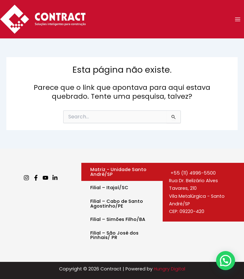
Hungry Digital (169, 269)
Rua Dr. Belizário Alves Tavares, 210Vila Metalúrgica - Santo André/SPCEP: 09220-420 (197, 195)
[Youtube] (45, 178)
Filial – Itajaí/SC (109, 187)
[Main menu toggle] (237, 19)
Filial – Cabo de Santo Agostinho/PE (116, 203)
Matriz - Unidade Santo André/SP (118, 171)
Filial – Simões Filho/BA (117, 219)
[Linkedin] (55, 178)
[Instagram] (26, 178)
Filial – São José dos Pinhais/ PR (114, 235)
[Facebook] (36, 178)
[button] (225, 260)
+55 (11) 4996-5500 (192, 173)
